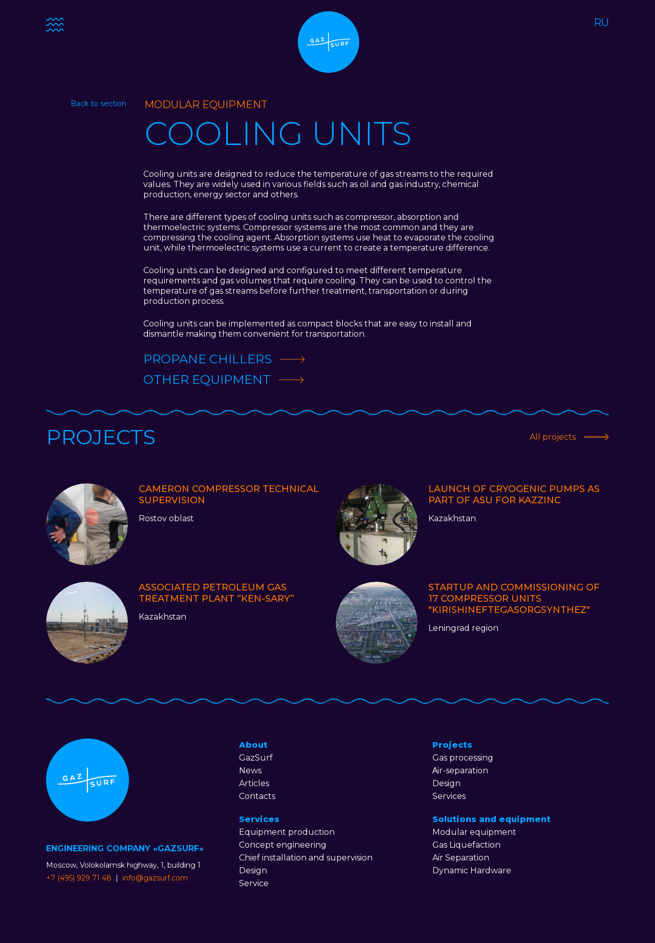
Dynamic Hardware (471, 870)
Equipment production (287, 832)
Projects (452, 745)
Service (254, 883)
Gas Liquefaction (466, 845)
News (250, 770)
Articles (254, 783)
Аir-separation (460, 770)
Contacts (257, 796)
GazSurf (256, 758)
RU (601, 22)
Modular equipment (474, 832)
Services (259, 819)
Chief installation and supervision (306, 858)
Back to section (98, 103)
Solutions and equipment (491, 819)
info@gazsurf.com (155, 878)
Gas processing (462, 758)
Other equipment (207, 379)
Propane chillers (207, 359)
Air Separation (460, 858)
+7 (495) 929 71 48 (79, 878)
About (253, 745)
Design (253, 870)
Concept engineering (282, 845)
